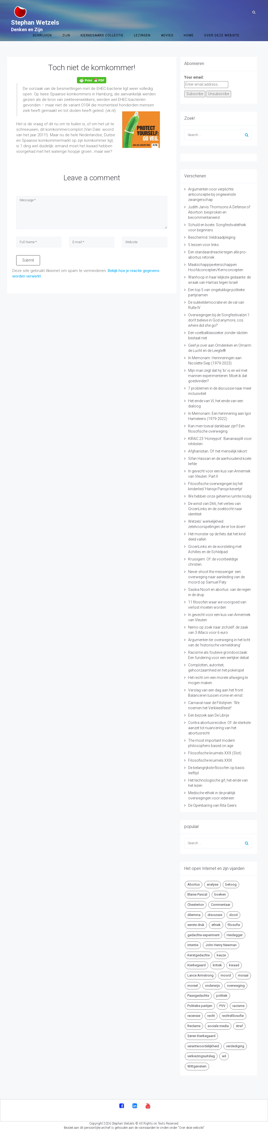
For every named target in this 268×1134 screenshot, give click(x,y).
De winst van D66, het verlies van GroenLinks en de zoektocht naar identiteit (215, 508)
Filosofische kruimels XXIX (210, 760)
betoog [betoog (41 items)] (231, 884)
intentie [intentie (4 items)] (192, 945)
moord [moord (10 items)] (226, 975)
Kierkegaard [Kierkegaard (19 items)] (196, 965)
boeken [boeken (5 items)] (220, 894)
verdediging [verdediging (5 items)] (235, 1046)
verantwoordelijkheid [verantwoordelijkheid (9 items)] (203, 1046)
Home (189, 12)
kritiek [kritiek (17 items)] (217, 965)
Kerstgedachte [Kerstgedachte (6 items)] (198, 955)
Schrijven (42, 12)
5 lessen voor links (203, 245)
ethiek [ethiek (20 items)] (216, 925)
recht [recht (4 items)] (211, 1016)
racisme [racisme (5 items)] (238, 1006)
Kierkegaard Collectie (102, 12)
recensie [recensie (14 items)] (193, 1016)
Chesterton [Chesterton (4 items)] (195, 905)
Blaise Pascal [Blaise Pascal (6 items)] (197, 894)
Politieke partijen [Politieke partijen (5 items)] (199, 1006)
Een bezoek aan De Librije (208, 715)
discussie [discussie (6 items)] (215, 915)
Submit (28, 260)
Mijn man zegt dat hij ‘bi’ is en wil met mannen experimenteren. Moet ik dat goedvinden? (217, 375)
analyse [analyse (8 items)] (212, 884)
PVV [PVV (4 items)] (222, 1006)
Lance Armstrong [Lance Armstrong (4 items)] (200, 975)
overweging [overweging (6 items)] (236, 986)
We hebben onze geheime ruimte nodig (219, 496)
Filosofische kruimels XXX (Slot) (214, 753)
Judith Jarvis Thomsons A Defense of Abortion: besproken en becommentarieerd (219, 212)
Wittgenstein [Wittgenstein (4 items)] (196, 1066)
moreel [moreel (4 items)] (192, 986)
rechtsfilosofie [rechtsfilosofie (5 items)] (233, 1016)
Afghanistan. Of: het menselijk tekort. (218, 451)
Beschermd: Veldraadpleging (211, 237)
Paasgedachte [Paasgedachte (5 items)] (198, 995)
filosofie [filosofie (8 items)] (234, 925)
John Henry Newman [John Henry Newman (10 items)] (221, 945)
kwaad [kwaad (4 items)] (234, 965)
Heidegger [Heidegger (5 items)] (235, 935)
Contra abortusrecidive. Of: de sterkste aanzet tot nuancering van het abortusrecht (219, 728)
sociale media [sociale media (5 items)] (218, 1026)
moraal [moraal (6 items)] (243, 975)
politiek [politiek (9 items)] (221, 995)
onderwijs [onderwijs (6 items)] (212, 986)
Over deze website (221, 12)
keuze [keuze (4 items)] (221, 955)
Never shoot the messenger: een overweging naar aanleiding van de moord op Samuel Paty (216, 577)
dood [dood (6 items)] (233, 915)
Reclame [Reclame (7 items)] (193, 1026)
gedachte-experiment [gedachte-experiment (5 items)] (203, 935)
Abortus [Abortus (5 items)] (193, 884)
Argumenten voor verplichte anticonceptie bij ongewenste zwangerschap (212, 194)
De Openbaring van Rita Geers (212, 805)
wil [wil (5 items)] (224, 1056)
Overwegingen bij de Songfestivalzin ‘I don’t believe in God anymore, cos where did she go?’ (218, 320)
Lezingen (142, 12)
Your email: (194, 77)
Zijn (66, 12)
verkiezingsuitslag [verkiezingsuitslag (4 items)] (201, 1056)
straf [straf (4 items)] (239, 1026)
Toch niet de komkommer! (91, 67)
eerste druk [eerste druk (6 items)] (195, 925)
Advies (167, 12)
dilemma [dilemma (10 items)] (193, 915)
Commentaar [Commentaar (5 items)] (220, 905)
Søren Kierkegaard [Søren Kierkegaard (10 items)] (201, 1036)
